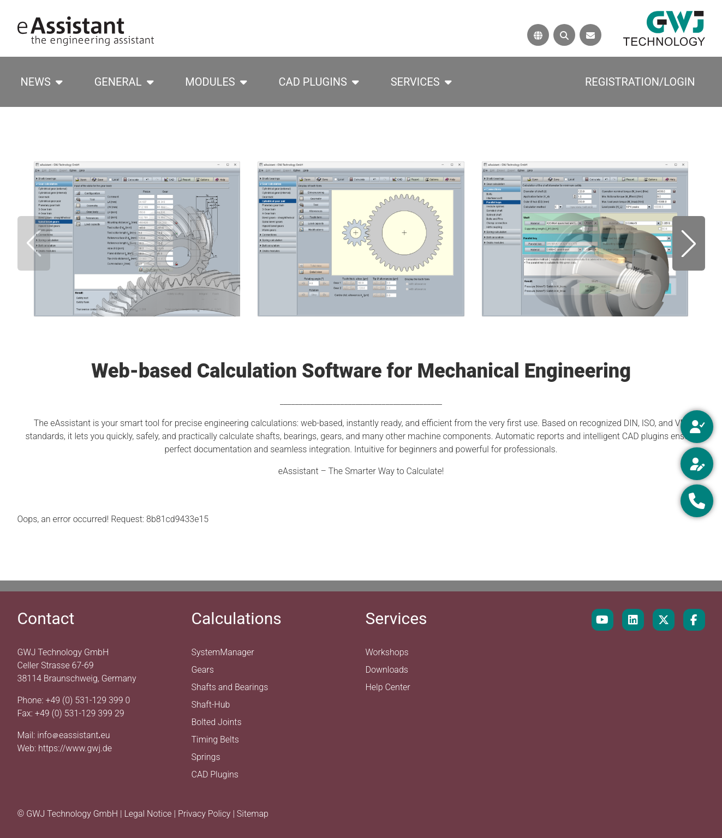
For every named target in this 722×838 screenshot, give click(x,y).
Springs (206, 757)
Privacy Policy (205, 814)
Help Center (388, 687)
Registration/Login (640, 81)
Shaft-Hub (211, 704)
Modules (210, 81)
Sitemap (252, 814)
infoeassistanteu (73, 735)
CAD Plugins (313, 81)
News (36, 81)
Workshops (387, 652)
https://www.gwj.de (75, 748)
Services (415, 81)
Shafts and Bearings (230, 687)
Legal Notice (149, 814)
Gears (203, 670)
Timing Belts (215, 739)
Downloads (387, 670)
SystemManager (223, 652)
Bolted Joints (217, 722)
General (118, 81)
